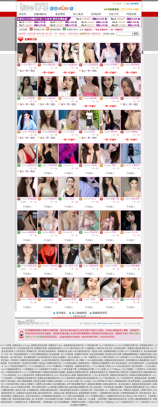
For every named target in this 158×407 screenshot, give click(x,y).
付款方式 (114, 14)
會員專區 (60, 14)
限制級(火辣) (39, 29)
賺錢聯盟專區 (99, 313)
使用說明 (96, 14)
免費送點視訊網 (79, 316)
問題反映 (131, 14)
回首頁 (22, 14)
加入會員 (78, 14)
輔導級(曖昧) (55, 29)
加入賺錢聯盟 (79, 313)
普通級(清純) (72, 29)
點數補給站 (40, 14)
